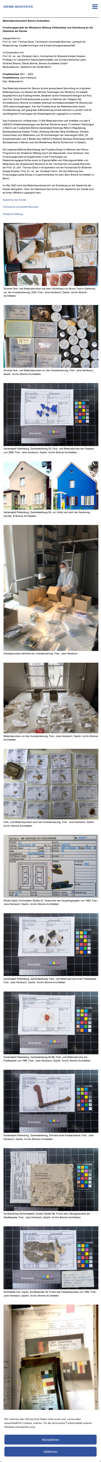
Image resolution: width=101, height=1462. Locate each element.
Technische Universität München (20, 207)
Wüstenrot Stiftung (13, 214)
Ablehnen (50, 1451)
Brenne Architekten (18, 7)
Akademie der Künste (14, 200)
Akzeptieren (50, 1439)
